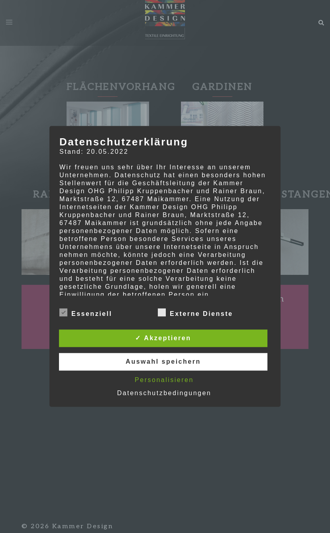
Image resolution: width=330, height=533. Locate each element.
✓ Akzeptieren (163, 338)
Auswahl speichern (163, 362)
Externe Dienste (195, 313)
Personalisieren (164, 380)
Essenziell (85, 313)
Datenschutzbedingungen (164, 393)
